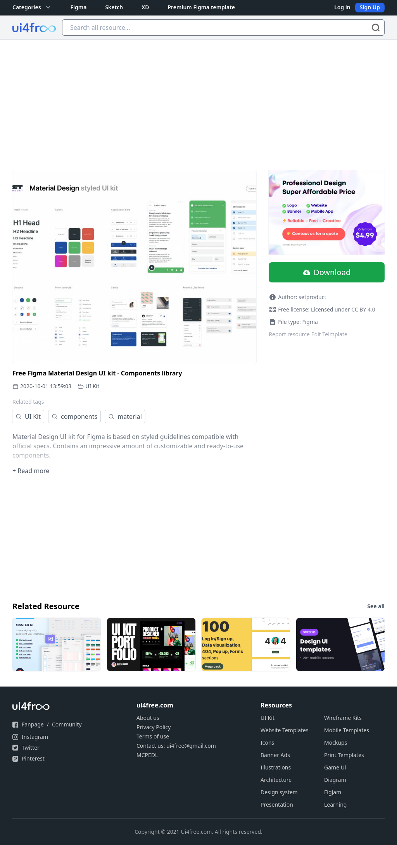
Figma (79, 7)
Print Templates (344, 755)
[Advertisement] (198, 98)
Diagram (335, 779)
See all (376, 606)
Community (67, 724)
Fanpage (33, 724)
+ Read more (30, 470)
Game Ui (335, 767)
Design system (279, 792)
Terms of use (152, 736)
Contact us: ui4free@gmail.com (176, 745)
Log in (342, 7)
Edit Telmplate (329, 334)
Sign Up (370, 7)
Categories (32, 7)
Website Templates (285, 730)
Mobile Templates (346, 730)
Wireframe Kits (343, 717)
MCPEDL (147, 755)
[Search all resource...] (223, 27)
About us (147, 717)
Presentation (277, 804)
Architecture (276, 779)
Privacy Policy (153, 727)
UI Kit (92, 386)
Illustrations (276, 767)
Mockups (335, 742)
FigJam (332, 792)
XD (145, 7)
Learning (335, 804)
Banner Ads (275, 755)
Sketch (114, 7)
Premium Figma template (201, 7)
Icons (267, 742)
